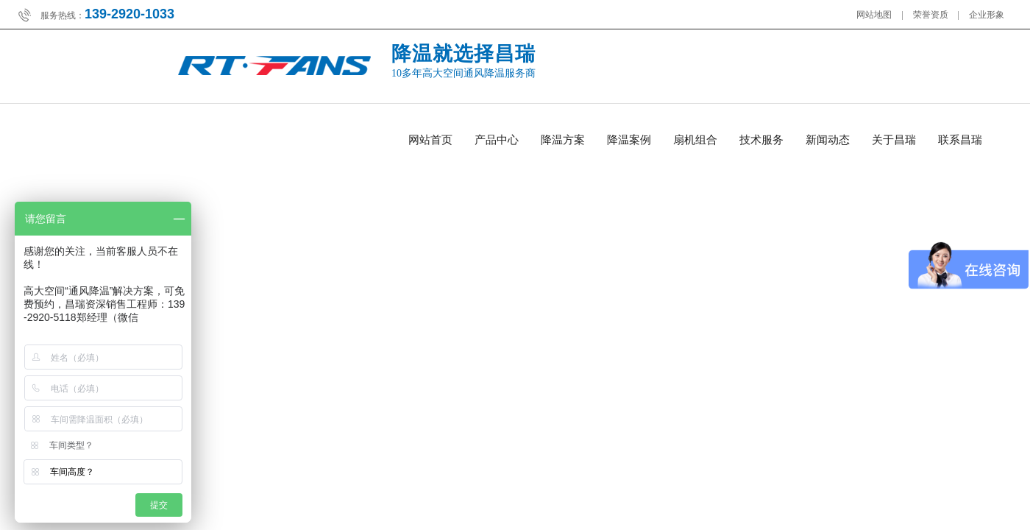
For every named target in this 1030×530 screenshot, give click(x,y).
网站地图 (874, 15)
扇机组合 (695, 140)
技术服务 (761, 140)
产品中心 (497, 140)
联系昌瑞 (960, 140)
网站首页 (430, 140)
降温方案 (563, 140)
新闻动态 (828, 140)
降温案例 (629, 140)
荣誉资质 (930, 15)
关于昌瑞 (894, 140)
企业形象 (986, 15)
